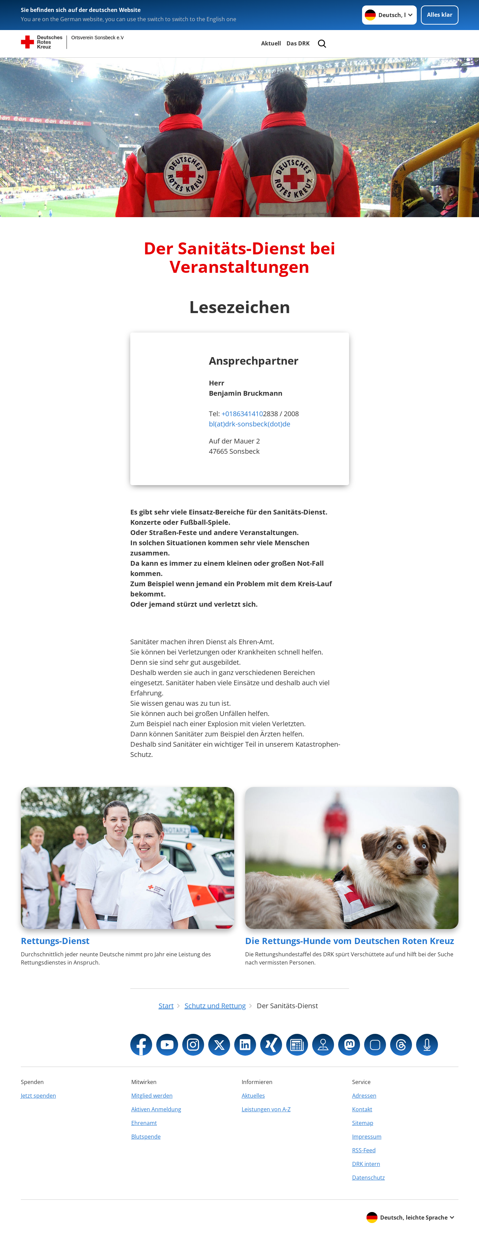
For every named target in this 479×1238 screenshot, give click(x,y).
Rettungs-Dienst (55, 940)
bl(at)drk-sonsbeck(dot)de (249, 423)
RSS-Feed (364, 1150)
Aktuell (271, 43)
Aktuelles (253, 1095)
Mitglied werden (152, 1095)
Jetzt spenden (38, 1095)
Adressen (364, 1095)
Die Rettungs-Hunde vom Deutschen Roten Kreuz (349, 940)
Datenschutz (368, 1177)
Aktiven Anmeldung (156, 1109)
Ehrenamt (144, 1123)
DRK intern (366, 1164)
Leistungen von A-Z (266, 1109)
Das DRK (298, 43)
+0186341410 (242, 413)
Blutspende (146, 1136)
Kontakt (362, 1109)
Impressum (367, 1136)
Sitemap (362, 1123)
